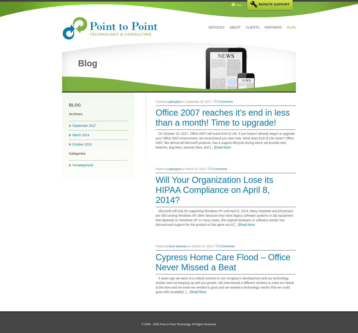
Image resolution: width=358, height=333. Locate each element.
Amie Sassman (177, 246)
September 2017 (84, 125)
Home (239, 5)
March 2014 (80, 135)
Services (216, 27)
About (235, 27)
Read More (223, 147)
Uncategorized (82, 165)
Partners (273, 27)
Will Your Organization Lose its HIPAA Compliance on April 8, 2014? (214, 190)
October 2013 (82, 144)
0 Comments (225, 101)
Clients (252, 27)
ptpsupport (175, 101)
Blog (291, 27)
